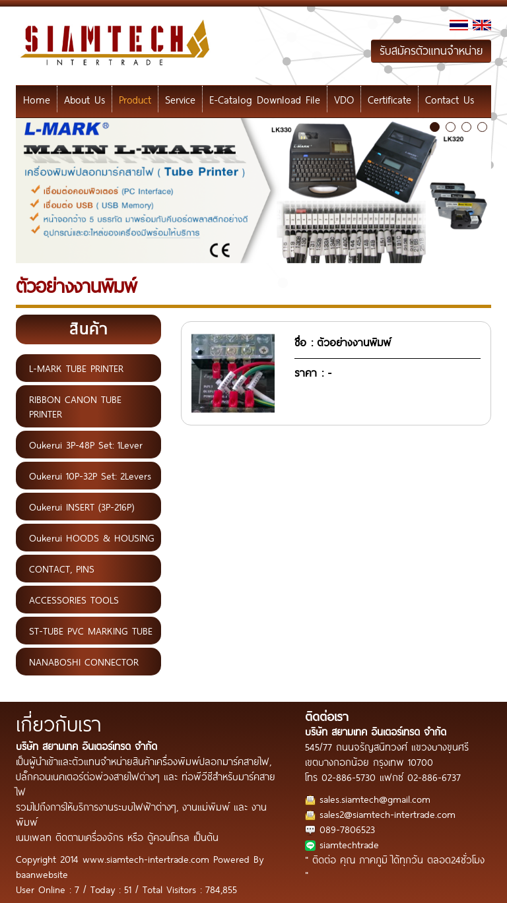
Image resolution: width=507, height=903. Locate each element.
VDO (344, 99)
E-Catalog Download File (264, 99)
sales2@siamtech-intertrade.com (388, 813)
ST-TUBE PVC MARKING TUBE (90, 630)
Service (180, 99)
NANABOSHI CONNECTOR (84, 661)
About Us (84, 99)
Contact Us (449, 99)
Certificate (389, 99)
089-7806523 (347, 828)
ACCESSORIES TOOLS (74, 599)
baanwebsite (42, 873)
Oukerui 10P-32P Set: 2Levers (90, 475)
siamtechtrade (349, 844)
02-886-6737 (434, 776)
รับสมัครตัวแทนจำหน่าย (431, 51)
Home (36, 99)
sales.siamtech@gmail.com (375, 798)
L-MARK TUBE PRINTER (76, 368)
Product (135, 99)
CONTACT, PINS (61, 568)
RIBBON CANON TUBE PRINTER (75, 406)
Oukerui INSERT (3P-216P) (81, 506)
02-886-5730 (348, 776)
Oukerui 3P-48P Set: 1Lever (86, 444)
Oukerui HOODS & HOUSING (91, 537)
